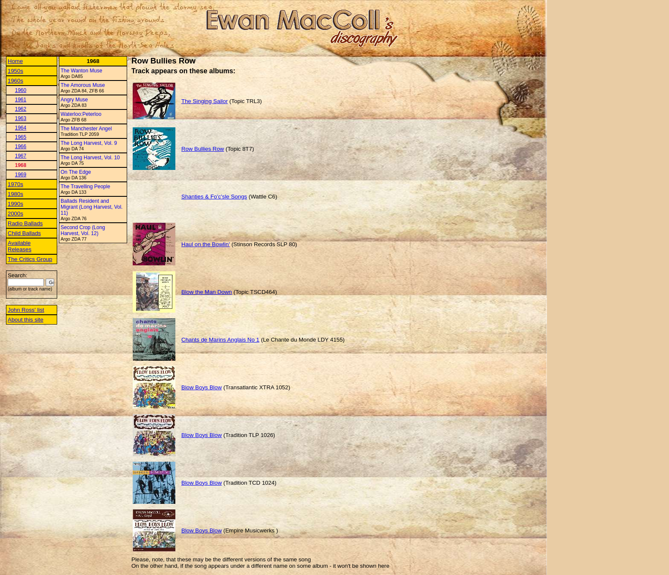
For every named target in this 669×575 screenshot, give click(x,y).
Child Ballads (24, 233)
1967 (20, 156)
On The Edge (76, 172)
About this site (26, 319)
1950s (15, 71)
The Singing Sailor (204, 101)
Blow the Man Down (206, 292)
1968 (20, 165)
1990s (15, 204)
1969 (20, 175)
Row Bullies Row (202, 149)
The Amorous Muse (83, 85)
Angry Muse (74, 100)
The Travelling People (85, 187)
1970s (15, 184)
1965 (20, 137)
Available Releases (20, 246)
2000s (15, 213)
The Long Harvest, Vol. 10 (90, 158)
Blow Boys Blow (201, 387)
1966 (20, 147)
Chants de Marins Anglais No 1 (220, 339)
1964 (20, 128)
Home (15, 61)
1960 (20, 90)
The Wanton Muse (81, 71)
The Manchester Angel (86, 129)
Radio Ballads (25, 223)
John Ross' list (26, 310)
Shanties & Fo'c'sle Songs (214, 196)
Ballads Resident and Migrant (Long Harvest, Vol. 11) (91, 207)
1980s (15, 194)
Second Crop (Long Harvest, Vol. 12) (83, 230)
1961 (20, 100)
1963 (20, 118)
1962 (20, 109)
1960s (15, 81)
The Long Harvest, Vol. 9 (89, 143)
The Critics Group (30, 259)
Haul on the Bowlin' (205, 244)
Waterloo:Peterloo (81, 114)
